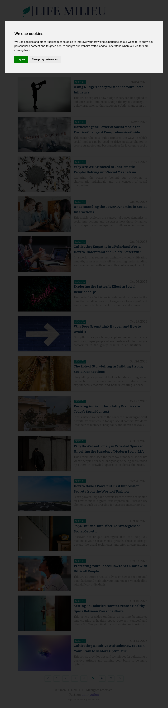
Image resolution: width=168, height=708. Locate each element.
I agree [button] (21, 59)
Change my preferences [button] (45, 59)
